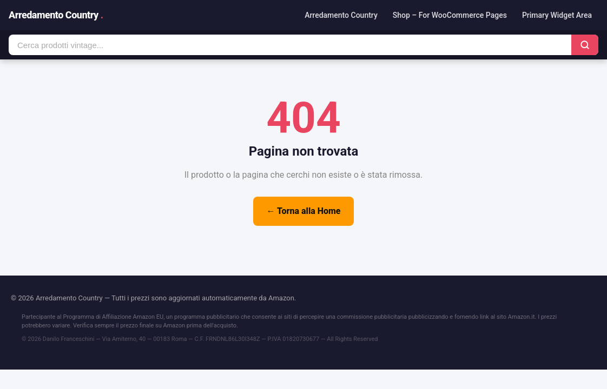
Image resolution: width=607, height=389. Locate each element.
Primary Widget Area (557, 15)
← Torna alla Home (303, 211)
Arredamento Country (56, 15)
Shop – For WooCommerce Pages (450, 15)
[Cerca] (584, 45)
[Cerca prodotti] (290, 45)
